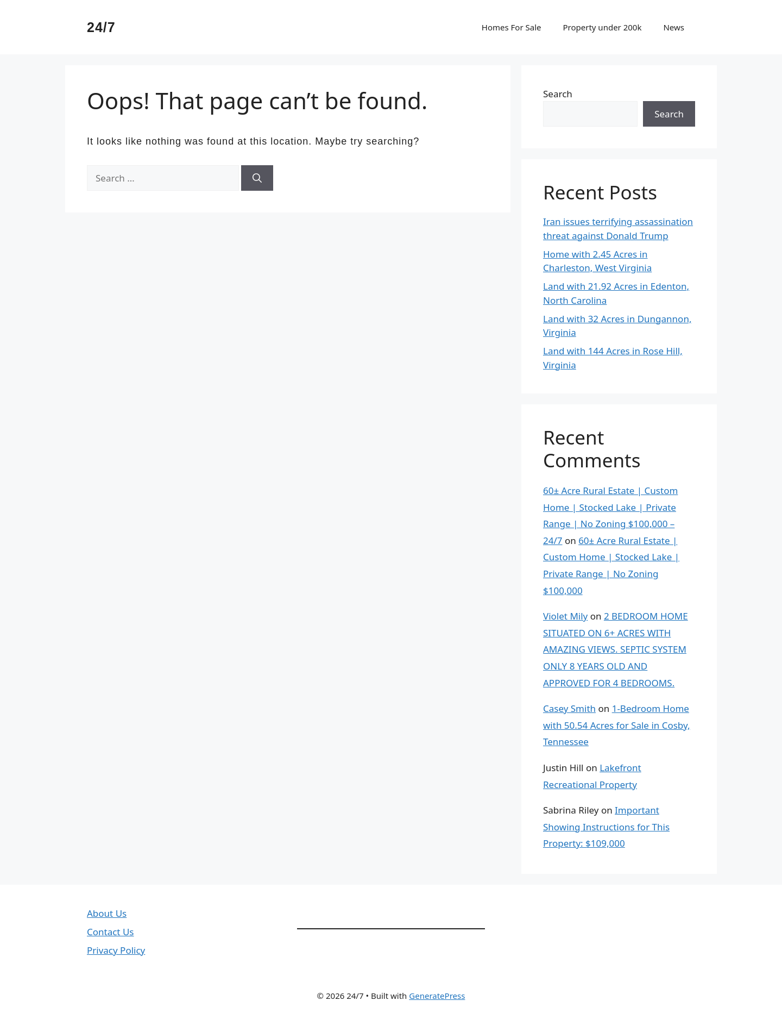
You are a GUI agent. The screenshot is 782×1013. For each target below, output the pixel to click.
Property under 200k (602, 27)
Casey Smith (569, 708)
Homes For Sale (511, 27)
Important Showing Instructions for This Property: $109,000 (606, 826)
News (673, 27)
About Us (107, 913)
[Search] (257, 178)
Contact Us (110, 932)
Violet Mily (565, 616)
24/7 (101, 27)
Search (557, 93)
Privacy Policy (116, 950)
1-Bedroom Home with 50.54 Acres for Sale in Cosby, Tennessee (616, 725)
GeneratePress (437, 995)
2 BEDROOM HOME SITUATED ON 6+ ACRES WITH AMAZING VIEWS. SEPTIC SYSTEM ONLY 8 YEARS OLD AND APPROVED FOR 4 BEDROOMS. (615, 649)
